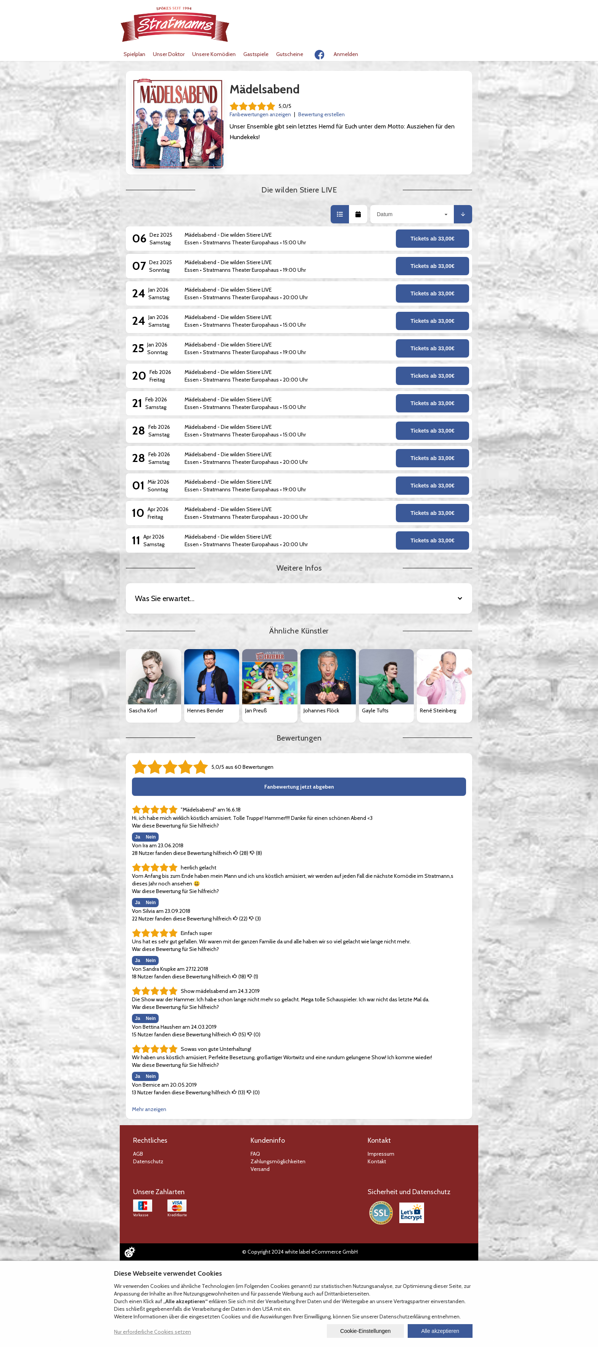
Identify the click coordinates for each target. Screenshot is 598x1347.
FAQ (255, 1153)
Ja (137, 837)
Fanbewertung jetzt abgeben (299, 786)
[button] (340, 214)
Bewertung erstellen (321, 114)
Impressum (381, 1153)
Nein (151, 837)
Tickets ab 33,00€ (433, 239)
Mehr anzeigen (149, 1109)
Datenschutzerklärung (404, 1316)
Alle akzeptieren (440, 1331)
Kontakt (377, 1161)
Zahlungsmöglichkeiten (278, 1161)
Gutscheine (289, 54)
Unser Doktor (169, 54)
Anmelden (346, 54)
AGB (138, 1153)
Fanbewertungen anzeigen (260, 114)
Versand (260, 1169)
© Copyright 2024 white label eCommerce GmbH (300, 1251)
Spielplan (134, 54)
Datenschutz (148, 1161)
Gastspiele (255, 54)
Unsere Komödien (214, 54)
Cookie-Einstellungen (365, 1331)
